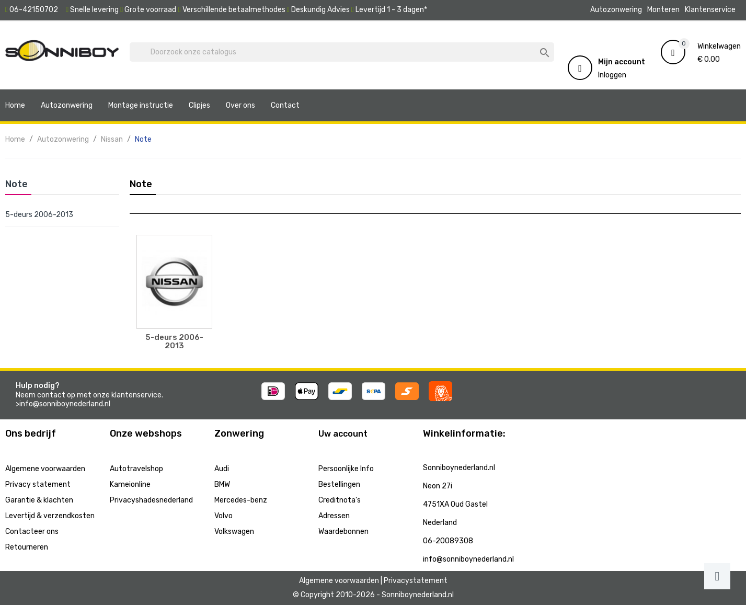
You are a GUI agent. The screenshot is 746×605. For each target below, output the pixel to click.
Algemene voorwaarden (45, 468)
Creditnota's (339, 500)
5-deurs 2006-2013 (39, 214)
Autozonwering (616, 9)
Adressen (334, 515)
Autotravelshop (136, 468)
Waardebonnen (343, 531)
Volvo (223, 515)
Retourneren (26, 547)
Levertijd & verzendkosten (50, 515)
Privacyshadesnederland (151, 500)
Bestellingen (339, 484)
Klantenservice (710, 9)
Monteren (663, 9)
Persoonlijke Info (346, 468)
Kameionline (130, 484)
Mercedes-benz (240, 500)
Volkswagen (234, 531)
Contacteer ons (32, 531)
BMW (222, 484)
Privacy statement (38, 484)
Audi (221, 468)
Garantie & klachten (39, 500)
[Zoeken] (342, 52)
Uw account (343, 434)
